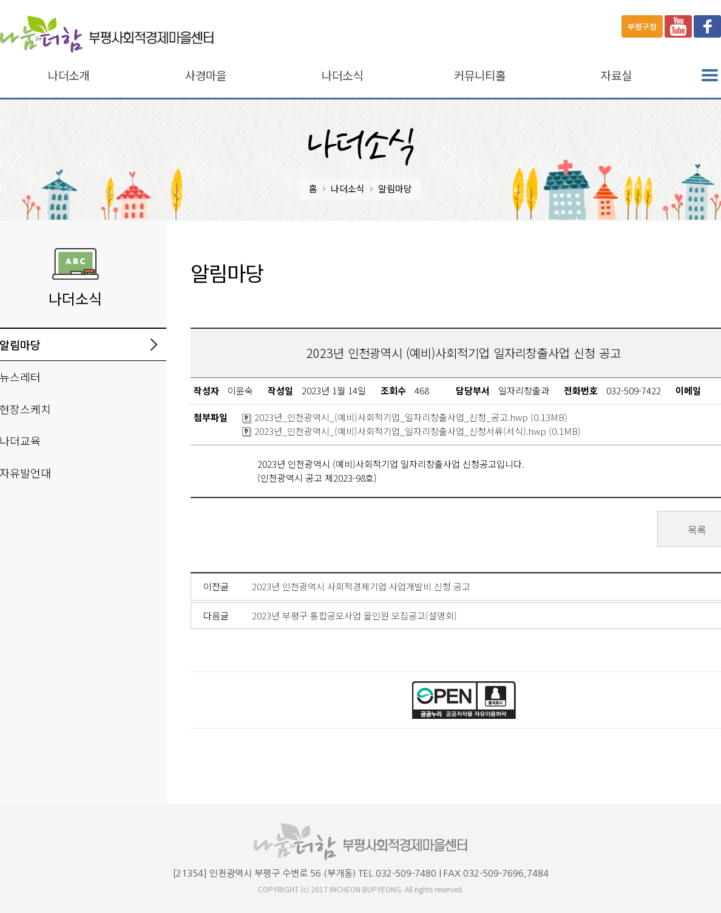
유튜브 (678, 26)
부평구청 (642, 26)
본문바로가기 (25, 0)
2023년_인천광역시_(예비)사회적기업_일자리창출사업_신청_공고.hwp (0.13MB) (404, 417)
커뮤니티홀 (480, 76)
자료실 (616, 76)
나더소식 (342, 76)
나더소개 (68, 76)
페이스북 (707, 26)
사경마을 (205, 76)
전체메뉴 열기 (710, 75)
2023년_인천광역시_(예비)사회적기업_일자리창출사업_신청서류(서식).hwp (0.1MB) (411, 431)
